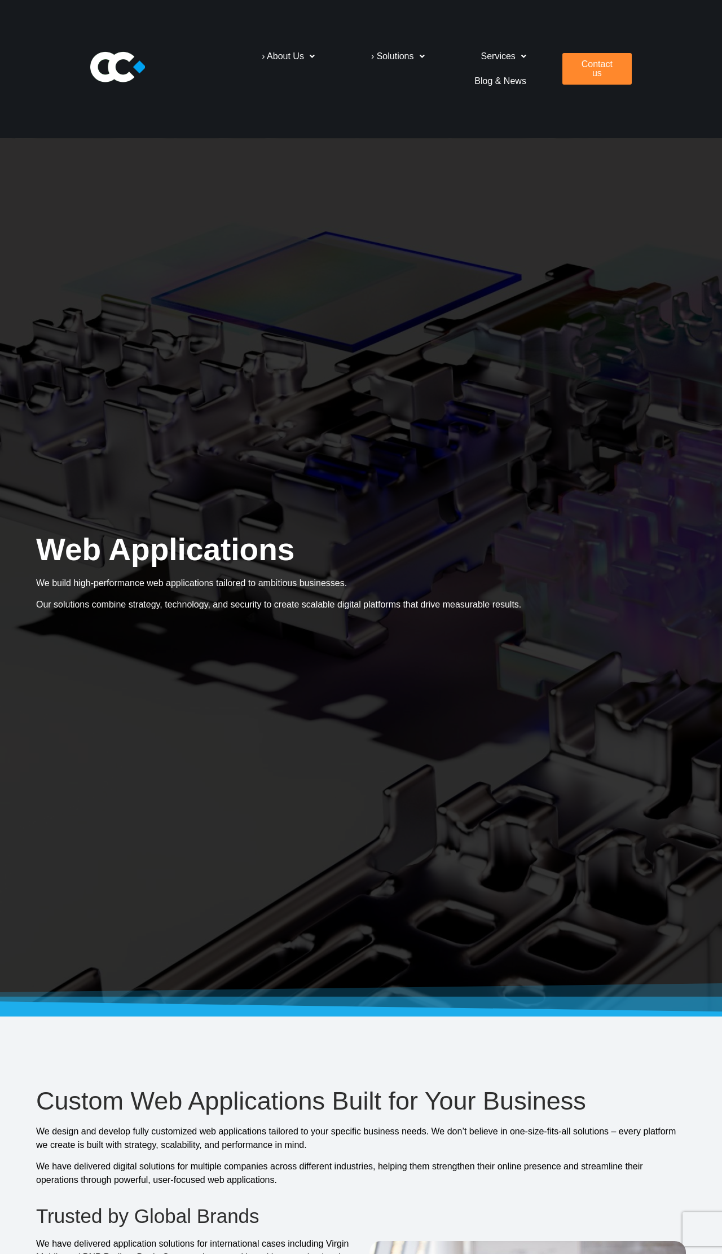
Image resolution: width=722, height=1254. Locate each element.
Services (513, 56)
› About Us (298, 56)
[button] (298, 56)
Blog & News (511, 81)
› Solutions (408, 56)
